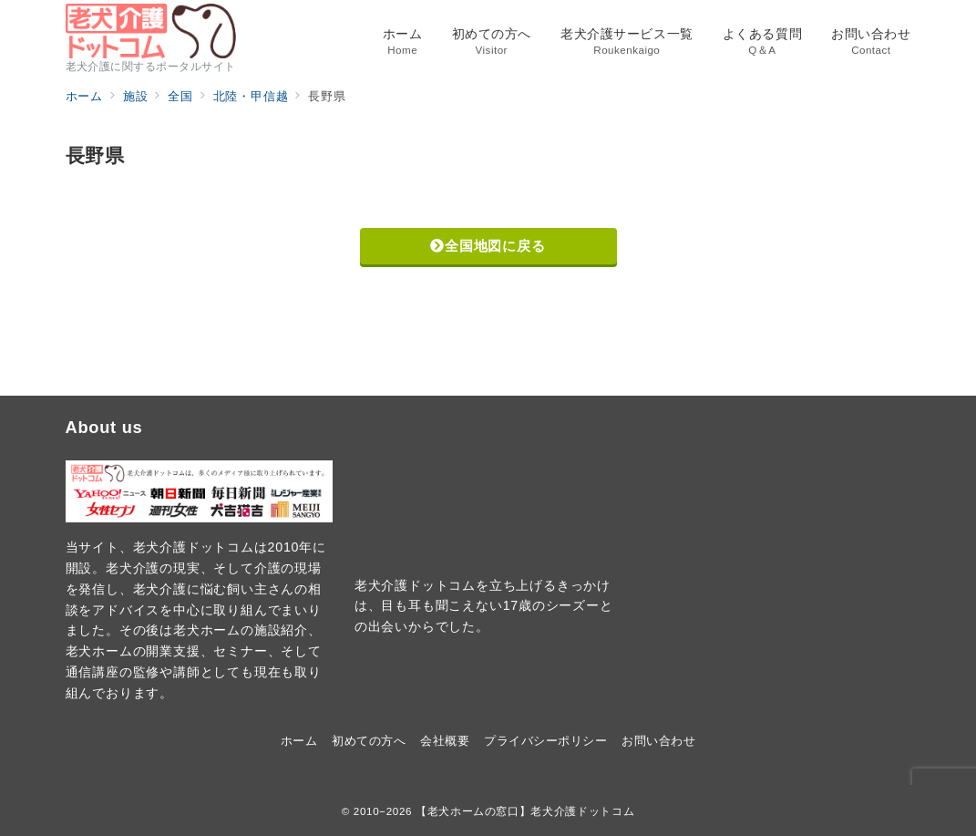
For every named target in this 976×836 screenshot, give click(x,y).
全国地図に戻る (487, 245)
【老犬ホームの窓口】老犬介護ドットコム (525, 811)
